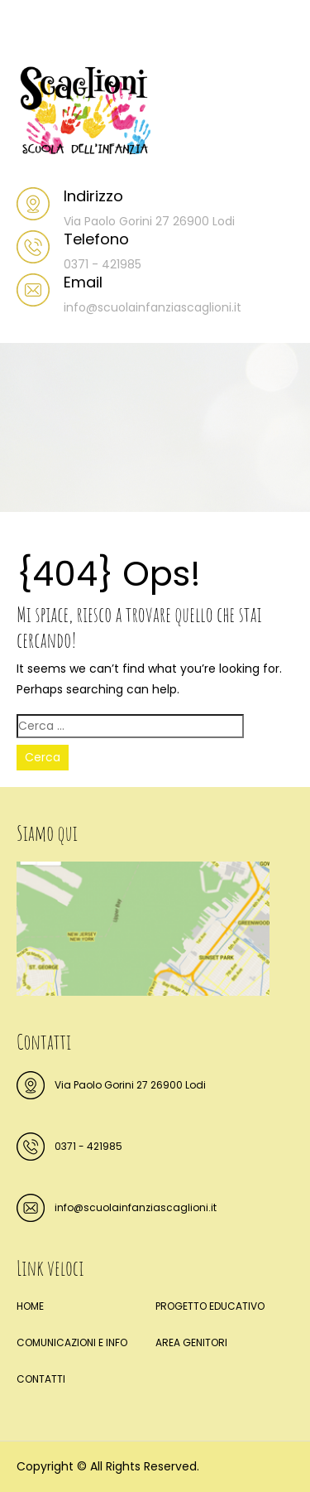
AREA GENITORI (191, 1342)
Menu (34, 28)
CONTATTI (41, 1379)
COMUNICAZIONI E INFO (72, 1342)
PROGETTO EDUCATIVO (210, 1306)
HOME (30, 1306)
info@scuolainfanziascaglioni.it (136, 1207)
